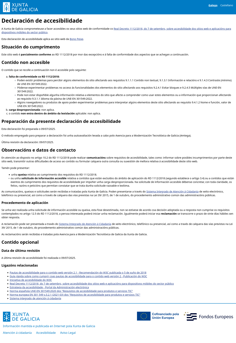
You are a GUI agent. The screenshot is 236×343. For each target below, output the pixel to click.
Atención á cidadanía (17, 333)
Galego (213, 5)
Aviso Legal (68, 333)
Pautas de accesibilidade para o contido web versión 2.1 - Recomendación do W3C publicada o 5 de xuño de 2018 (78, 272)
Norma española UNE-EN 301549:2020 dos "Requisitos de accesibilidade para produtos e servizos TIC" (71, 291)
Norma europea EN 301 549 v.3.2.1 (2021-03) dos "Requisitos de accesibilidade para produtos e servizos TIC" (75, 294)
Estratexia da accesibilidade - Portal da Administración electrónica (49, 287)
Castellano (226, 5)
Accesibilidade (46, 333)
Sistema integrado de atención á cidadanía (35, 298)
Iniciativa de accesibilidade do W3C (31, 280)
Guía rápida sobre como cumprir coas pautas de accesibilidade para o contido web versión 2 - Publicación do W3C (78, 276)
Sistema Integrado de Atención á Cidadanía (172, 191)
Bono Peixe (76, 39)
